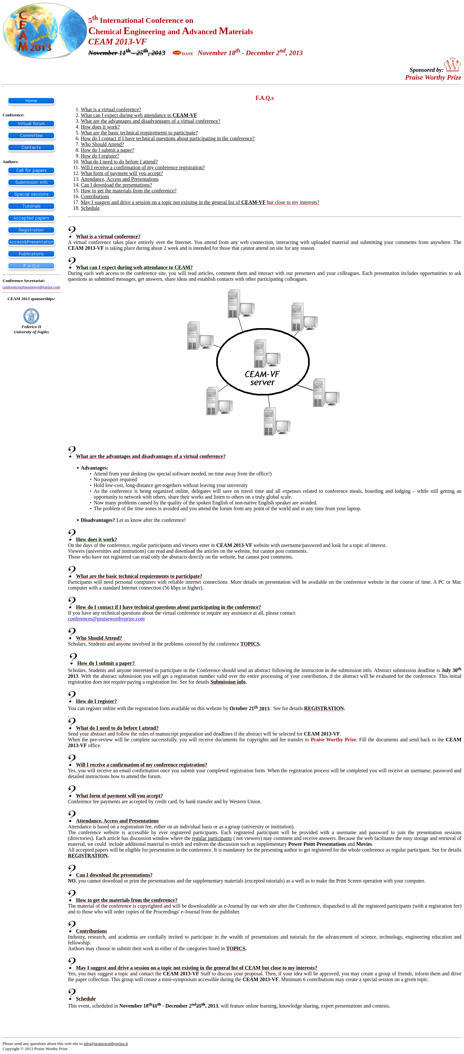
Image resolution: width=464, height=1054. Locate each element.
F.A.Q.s (265, 98)
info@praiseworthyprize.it (106, 1043)
